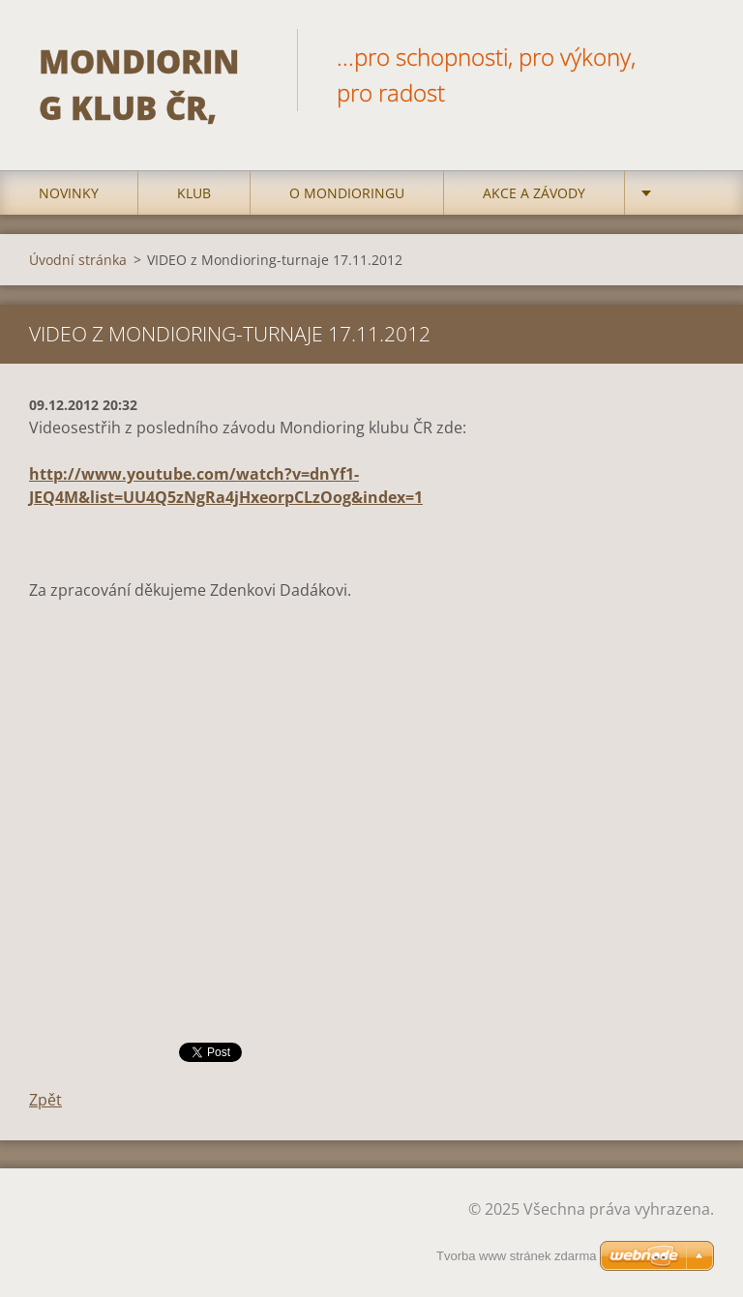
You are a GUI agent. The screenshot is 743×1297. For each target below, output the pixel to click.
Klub (194, 193)
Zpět (45, 1099)
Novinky (69, 193)
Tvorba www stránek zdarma (516, 1256)
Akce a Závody (534, 193)
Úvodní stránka (78, 260)
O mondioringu (346, 193)
